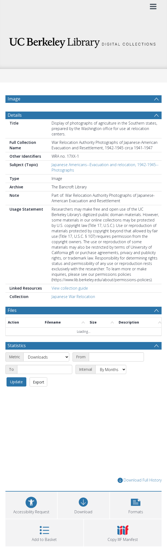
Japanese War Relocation (73, 309)
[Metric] (46, 370)
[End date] (44, 382)
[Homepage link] (83, 41)
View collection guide (70, 301)
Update (16, 394)
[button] (136, 517)
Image (14, 99)
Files (12, 323)
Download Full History (140, 493)
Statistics (17, 359)
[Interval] (110, 382)
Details (15, 128)
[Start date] (116, 370)
